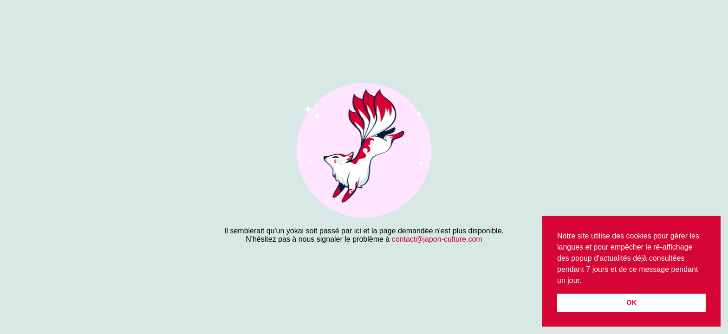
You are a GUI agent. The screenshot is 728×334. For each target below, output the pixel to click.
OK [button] (631, 302)
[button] (585, 281)
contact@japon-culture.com (437, 239)
